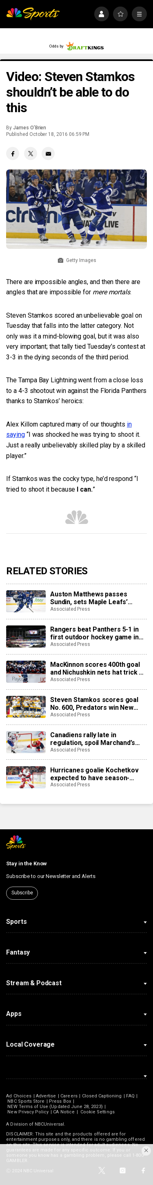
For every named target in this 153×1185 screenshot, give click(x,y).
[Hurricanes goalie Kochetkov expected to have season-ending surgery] (25, 777)
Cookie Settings (97, 1112)
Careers (68, 1096)
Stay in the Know (26, 863)
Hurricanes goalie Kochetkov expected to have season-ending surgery (94, 774)
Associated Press (70, 609)
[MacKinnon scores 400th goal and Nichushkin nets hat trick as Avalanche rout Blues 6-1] (25, 672)
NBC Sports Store (25, 1101)
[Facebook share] (12, 153)
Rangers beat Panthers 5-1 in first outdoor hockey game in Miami (94, 633)
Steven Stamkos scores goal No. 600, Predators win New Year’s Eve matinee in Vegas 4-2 (98, 703)
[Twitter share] (30, 153)
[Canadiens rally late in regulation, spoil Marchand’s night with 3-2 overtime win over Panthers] (25, 742)
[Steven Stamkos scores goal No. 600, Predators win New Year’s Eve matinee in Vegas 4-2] (25, 707)
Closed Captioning (102, 1096)
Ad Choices (18, 1096)
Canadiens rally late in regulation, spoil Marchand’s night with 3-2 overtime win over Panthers (92, 739)
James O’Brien (29, 128)
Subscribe (22, 893)
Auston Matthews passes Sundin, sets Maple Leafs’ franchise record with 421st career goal (92, 598)
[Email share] (48, 153)
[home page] (33, 14)
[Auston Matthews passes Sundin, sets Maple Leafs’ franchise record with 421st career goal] (25, 601)
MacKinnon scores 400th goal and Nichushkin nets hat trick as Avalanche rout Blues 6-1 (98, 668)
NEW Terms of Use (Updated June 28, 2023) (54, 1106)
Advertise (46, 1096)
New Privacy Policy (28, 1112)
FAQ (130, 1096)
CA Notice (64, 1112)
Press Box (60, 1101)
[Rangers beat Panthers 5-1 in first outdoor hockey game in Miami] (25, 636)
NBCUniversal (49, 1124)
